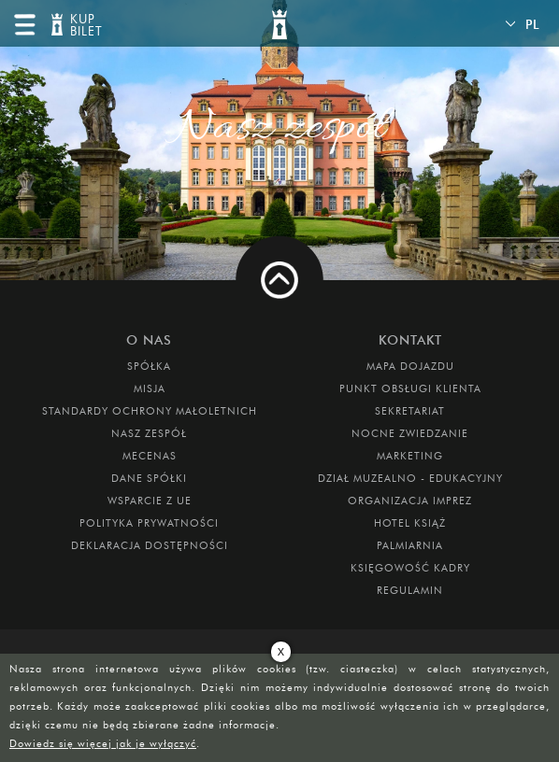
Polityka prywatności (149, 522)
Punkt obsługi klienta (410, 388)
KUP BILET (84, 25)
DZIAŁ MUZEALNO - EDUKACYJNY (410, 478)
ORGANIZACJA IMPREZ (410, 500)
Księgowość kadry (410, 567)
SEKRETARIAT (410, 410)
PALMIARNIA (410, 545)
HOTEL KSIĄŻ (410, 522)
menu (24, 24)
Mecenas (149, 455)
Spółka (149, 366)
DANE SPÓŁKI (149, 478)
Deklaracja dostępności (149, 545)
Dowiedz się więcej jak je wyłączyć (102, 743)
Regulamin (410, 590)
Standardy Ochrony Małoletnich (149, 410)
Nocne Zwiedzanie (409, 433)
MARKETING (410, 455)
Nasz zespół (149, 433)
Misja (149, 388)
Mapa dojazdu (410, 366)
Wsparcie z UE (150, 500)
